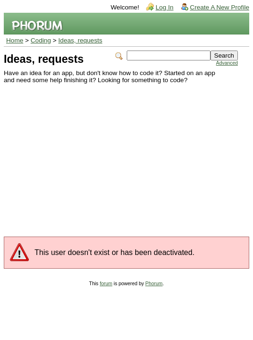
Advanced (227, 63)
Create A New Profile (219, 7)
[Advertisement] (121, 154)
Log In (165, 7)
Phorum (153, 283)
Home (14, 40)
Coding (41, 40)
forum (106, 283)
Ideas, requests (80, 40)
